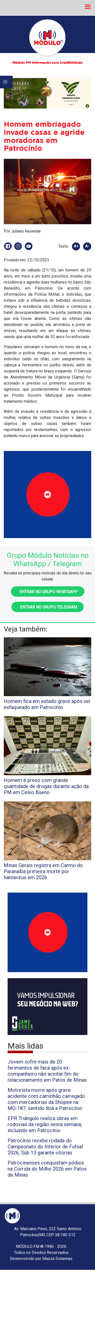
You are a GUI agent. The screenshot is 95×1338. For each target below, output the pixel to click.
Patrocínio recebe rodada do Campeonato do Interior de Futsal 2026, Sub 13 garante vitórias (45, 1147)
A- (87, 246)
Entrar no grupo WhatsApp (47, 591)
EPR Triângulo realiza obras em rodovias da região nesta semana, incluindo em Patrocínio (45, 1124)
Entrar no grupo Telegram (47, 607)
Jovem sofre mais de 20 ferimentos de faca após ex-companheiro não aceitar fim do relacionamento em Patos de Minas (47, 1071)
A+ (76, 246)
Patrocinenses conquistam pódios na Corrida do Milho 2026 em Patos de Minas (47, 1169)
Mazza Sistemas (57, 1258)
